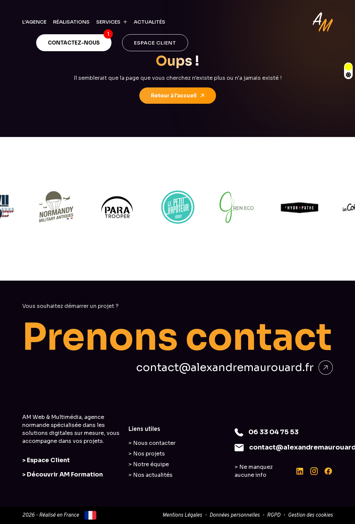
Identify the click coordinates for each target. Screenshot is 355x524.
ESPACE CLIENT (155, 43)
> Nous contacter (152, 443)
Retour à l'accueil (178, 95)
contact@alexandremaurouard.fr (234, 367)
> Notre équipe (148, 464)
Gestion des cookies (310, 515)
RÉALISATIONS (71, 22)
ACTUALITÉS (149, 22)
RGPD (274, 515)
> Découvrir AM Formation (62, 474)
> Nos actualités (150, 474)
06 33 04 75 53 (273, 432)
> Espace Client (46, 460)
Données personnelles (234, 515)
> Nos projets (146, 453)
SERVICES (108, 22)
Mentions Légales (182, 515)
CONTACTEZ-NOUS (74, 43)
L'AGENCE (34, 22)
